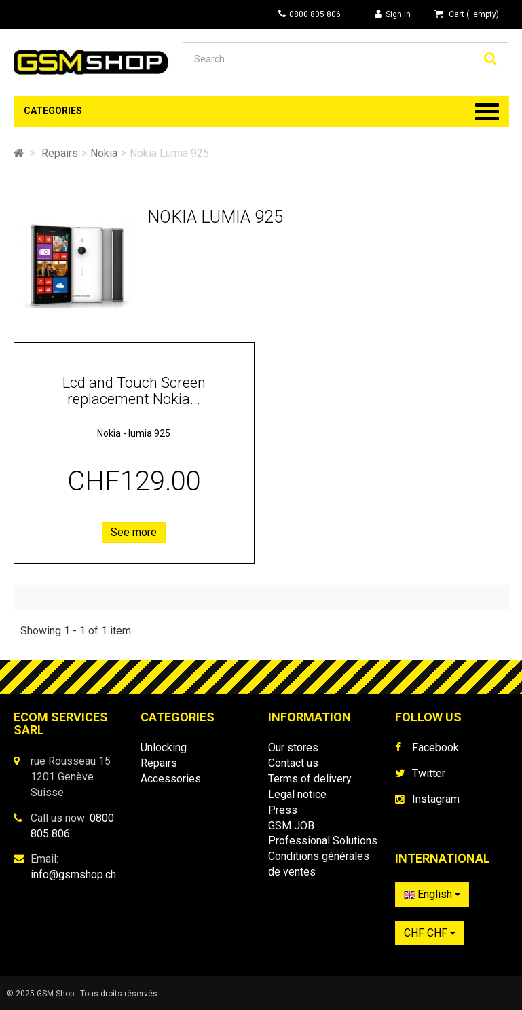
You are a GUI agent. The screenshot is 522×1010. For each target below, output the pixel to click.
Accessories (171, 778)
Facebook (435, 747)
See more (134, 532)
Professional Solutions (322, 840)
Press (282, 810)
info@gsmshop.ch (73, 874)
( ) (466, 14)
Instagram (436, 799)
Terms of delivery (310, 778)
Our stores (293, 747)
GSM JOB (291, 825)
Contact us (293, 763)
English (432, 894)
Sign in (393, 14)
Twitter (428, 773)
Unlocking (164, 747)
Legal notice (297, 794)
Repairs (159, 763)
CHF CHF (429, 932)
